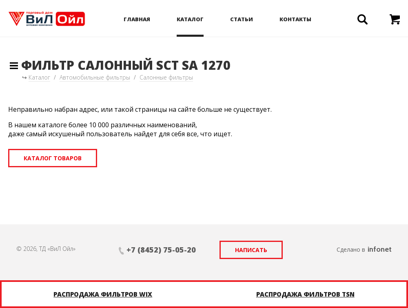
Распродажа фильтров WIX (102, 294)
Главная (137, 19)
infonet (380, 249)
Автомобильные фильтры (95, 77)
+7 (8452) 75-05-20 (161, 250)
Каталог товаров (53, 158)
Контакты (295, 19)
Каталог (190, 19)
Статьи (241, 19)
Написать (251, 250)
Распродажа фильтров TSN (305, 294)
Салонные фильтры (166, 77)
